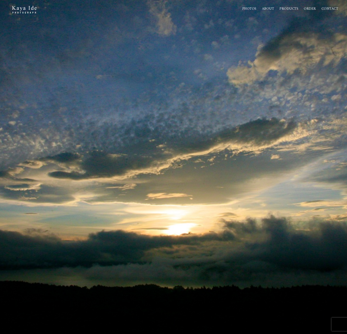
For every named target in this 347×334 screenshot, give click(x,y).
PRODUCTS (289, 9)
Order (310, 9)
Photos (249, 9)
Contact (330, 9)
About (268, 9)
